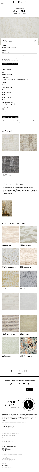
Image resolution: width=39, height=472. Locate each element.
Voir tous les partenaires (7, 467)
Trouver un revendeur (6, 66)
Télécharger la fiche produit (10, 117)
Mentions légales (6, 458)
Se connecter (5, 60)
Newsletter (4, 463)
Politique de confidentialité (8, 460)
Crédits (3, 462)
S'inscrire (29, 390)
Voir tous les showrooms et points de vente (12, 454)
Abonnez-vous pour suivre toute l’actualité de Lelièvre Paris (19, 387)
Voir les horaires (5, 444)
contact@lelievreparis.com (8, 424)
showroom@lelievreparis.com (8, 427)
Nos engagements (6, 457)
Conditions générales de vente (9, 459)
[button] (10, 144)
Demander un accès (13, 60)
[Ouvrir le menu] (4, 3)
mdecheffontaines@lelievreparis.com (10, 433)
